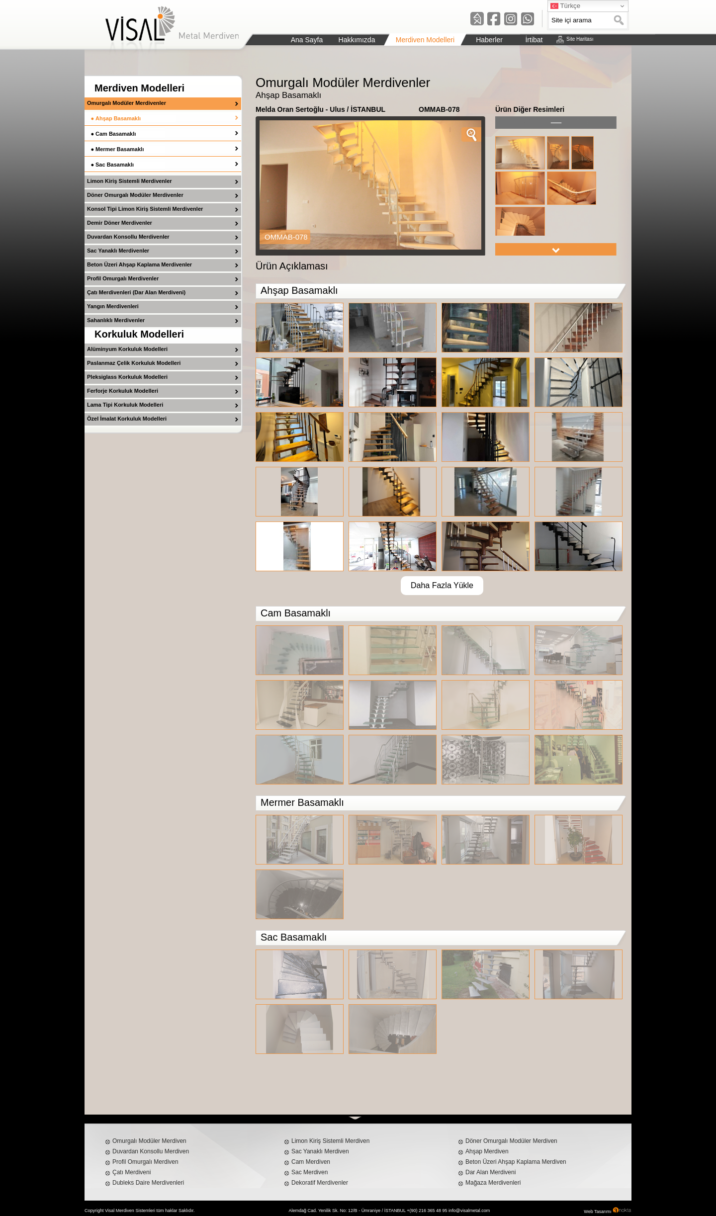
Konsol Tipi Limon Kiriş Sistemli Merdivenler (145, 209)
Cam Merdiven (310, 1161)
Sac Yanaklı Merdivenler (118, 251)
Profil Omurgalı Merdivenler (123, 278)
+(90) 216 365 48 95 (427, 1210)
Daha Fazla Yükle (442, 585)
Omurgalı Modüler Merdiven (149, 1140)
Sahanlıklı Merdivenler (116, 320)
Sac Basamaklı (114, 165)
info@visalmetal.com (469, 1210)
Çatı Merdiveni (131, 1172)
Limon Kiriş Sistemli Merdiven (330, 1140)
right (556, 249)
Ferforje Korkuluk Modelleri (122, 391)
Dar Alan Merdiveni (490, 1172)
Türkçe (565, 6)
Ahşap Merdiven (487, 1151)
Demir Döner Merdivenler (119, 223)
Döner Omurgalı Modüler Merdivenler (135, 195)
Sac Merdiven (309, 1172)
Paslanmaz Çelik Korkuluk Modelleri (133, 363)
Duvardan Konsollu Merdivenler (128, 237)
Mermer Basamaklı (119, 149)
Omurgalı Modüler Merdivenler (126, 103)
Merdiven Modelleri (139, 88)
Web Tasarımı (597, 1211)
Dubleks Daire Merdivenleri (148, 1182)
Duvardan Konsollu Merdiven (150, 1151)
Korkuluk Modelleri (139, 334)
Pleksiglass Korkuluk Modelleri (127, 377)
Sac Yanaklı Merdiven (320, 1151)
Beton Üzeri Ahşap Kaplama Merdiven (515, 1161)
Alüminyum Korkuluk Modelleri (127, 349)
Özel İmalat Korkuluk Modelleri (127, 419)
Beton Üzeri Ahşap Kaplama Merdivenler (139, 264)
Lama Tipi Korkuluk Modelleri (125, 405)
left (556, 122)
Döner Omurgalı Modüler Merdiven (511, 1140)
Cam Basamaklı (115, 134)
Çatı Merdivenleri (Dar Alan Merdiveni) (136, 292)
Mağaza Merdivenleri (493, 1182)
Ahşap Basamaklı (118, 118)
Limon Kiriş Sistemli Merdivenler (129, 181)
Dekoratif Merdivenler (319, 1182)
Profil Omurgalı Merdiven (145, 1161)
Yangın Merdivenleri (113, 306)
